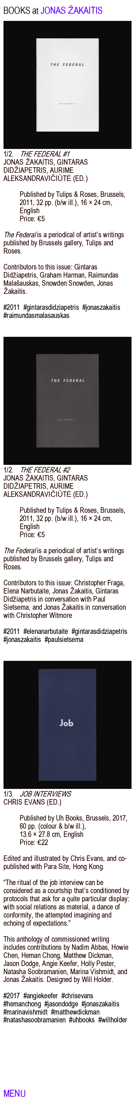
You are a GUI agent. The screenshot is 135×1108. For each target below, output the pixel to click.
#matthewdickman (75, 1012)
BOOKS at (21, 10)
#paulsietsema (64, 639)
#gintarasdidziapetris (51, 307)
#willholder (112, 1020)
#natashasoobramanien (34, 1020)
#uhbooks (82, 1020)
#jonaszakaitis (101, 307)
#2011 (11, 307)
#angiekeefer (41, 996)
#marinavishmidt (25, 1012)
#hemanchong (22, 1004)
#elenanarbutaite (46, 631)
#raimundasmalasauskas (36, 315)
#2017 (11, 996)
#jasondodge (61, 1004)
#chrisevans (77, 996)
